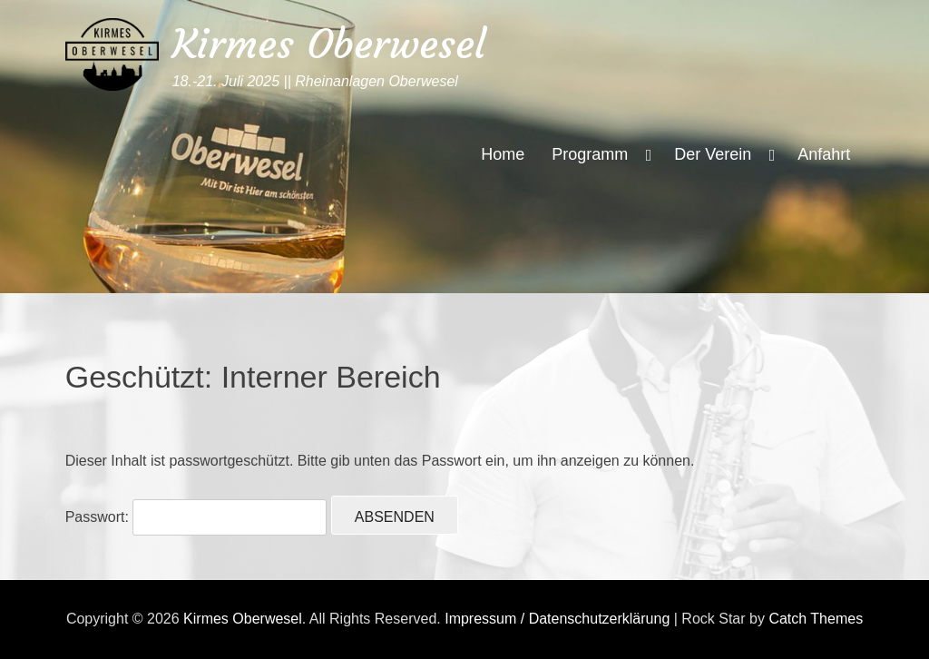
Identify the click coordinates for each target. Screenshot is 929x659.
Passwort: (196, 517)
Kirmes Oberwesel (328, 44)
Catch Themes (815, 618)
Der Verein (712, 154)
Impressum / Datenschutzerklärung (557, 618)
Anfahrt (823, 154)
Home (502, 154)
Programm (590, 154)
